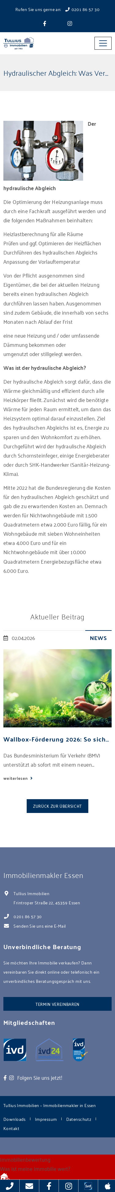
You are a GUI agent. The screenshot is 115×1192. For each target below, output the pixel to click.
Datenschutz (79, 1119)
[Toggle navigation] (103, 43)
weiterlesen (16, 778)
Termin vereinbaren (57, 1004)
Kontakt (11, 1128)
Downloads (14, 1119)
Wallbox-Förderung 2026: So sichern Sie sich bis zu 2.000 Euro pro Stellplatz (57, 739)
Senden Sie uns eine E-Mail (39, 925)
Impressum (46, 1119)
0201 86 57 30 (27, 916)
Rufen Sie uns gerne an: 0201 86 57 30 (57, 9)
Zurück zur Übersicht (57, 806)
